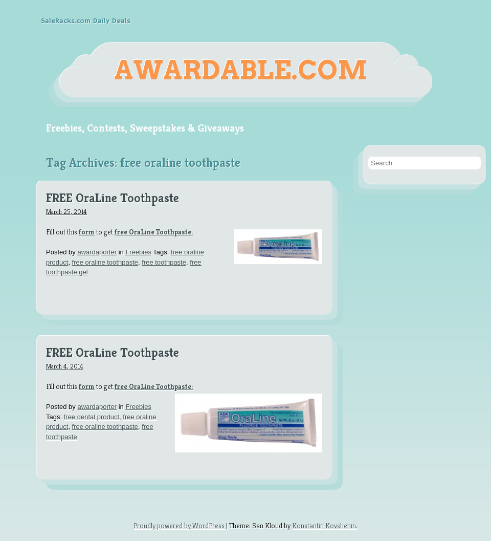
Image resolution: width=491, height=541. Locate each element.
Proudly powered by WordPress (179, 525)
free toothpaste (164, 262)
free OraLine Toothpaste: (154, 231)
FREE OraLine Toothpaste (112, 198)
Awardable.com (240, 70)
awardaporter (97, 252)
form (87, 231)
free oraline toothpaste (105, 262)
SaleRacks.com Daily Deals (85, 21)
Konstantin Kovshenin (324, 525)
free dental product (91, 417)
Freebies (138, 252)
